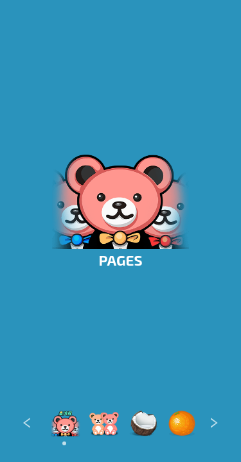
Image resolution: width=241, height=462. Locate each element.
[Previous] (26, 424)
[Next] (214, 424)
